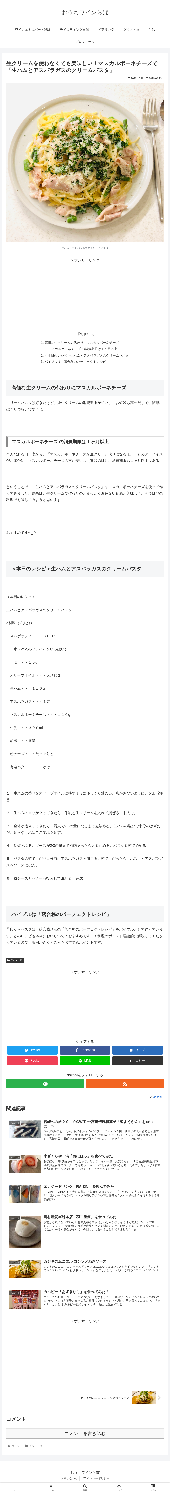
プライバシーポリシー (96, 1480)
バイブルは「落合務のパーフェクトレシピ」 (77, 362)
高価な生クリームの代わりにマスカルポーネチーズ (82, 343)
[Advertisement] (85, 292)
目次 (79, 334)
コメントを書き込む (85, 1435)
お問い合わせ (68, 1480)
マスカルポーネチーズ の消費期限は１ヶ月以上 (83, 349)
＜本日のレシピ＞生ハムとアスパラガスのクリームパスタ (87, 356)
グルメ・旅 (14, 961)
